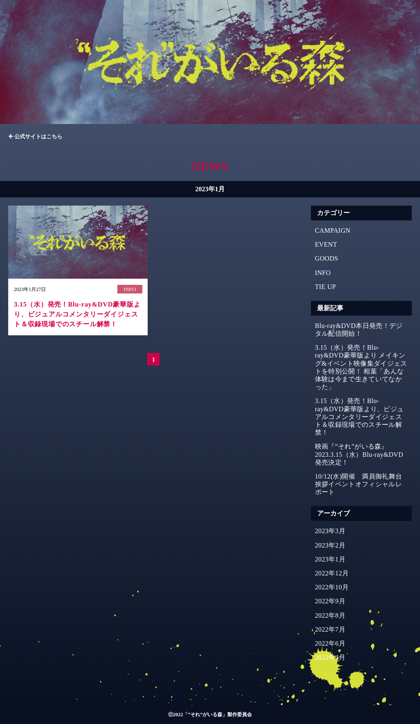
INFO (323, 272)
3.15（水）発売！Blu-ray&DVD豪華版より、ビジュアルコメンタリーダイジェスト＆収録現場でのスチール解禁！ (359, 416)
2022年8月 (330, 615)
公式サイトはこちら (38, 136)
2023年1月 (330, 559)
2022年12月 (332, 573)
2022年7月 (330, 629)
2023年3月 (330, 530)
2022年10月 (332, 587)
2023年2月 (330, 545)
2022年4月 (330, 657)
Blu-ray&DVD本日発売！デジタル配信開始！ (359, 329)
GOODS (326, 258)
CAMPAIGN (332, 230)
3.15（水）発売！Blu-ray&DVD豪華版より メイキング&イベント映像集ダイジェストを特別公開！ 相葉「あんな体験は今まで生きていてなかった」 (361, 367)
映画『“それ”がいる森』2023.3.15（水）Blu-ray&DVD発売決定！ (359, 454)
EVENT (326, 244)
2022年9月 (330, 601)
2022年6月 (330, 643)
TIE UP (325, 286)
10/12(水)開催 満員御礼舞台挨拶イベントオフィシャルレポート (358, 484)
